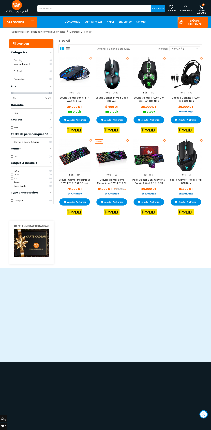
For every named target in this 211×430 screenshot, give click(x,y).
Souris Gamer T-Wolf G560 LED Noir (112, 99)
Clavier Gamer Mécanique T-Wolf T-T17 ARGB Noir (74, 181)
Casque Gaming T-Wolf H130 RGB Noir (186, 99)
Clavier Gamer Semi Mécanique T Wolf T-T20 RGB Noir (111, 181)
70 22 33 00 (166, 420)
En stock (74, 111)
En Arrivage (186, 111)
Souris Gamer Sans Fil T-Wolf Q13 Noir (74, 99)
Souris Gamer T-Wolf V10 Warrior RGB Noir (149, 99)
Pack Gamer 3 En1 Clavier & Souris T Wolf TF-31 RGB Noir (148, 181)
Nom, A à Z (184, 48)
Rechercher (158, 8)
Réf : (71, 92)
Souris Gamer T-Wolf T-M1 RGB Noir (186, 181)
